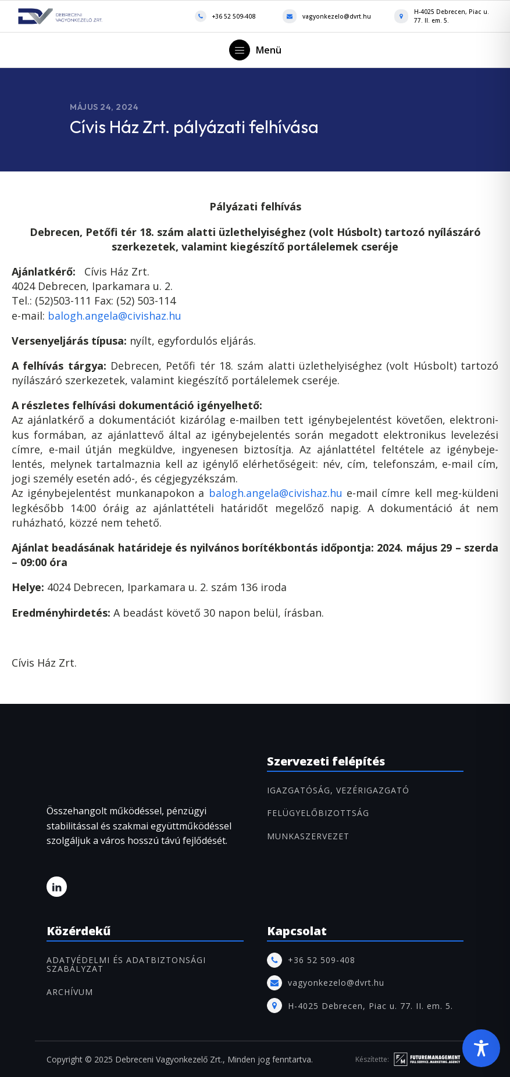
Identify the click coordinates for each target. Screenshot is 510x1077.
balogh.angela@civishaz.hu (114, 316)
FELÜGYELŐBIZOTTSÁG (318, 812)
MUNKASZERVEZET (308, 836)
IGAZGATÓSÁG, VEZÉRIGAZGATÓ (338, 790)
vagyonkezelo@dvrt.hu (336, 16)
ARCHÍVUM (70, 991)
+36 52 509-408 (233, 16)
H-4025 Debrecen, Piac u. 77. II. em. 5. (451, 16)
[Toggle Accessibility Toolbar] (481, 1048)
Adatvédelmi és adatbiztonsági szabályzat (126, 965)
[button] (255, 50)
